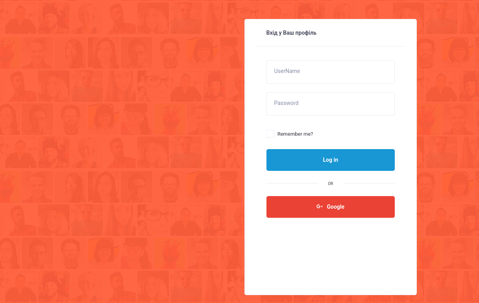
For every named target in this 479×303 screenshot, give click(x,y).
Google (330, 206)
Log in (330, 160)
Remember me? (289, 134)
